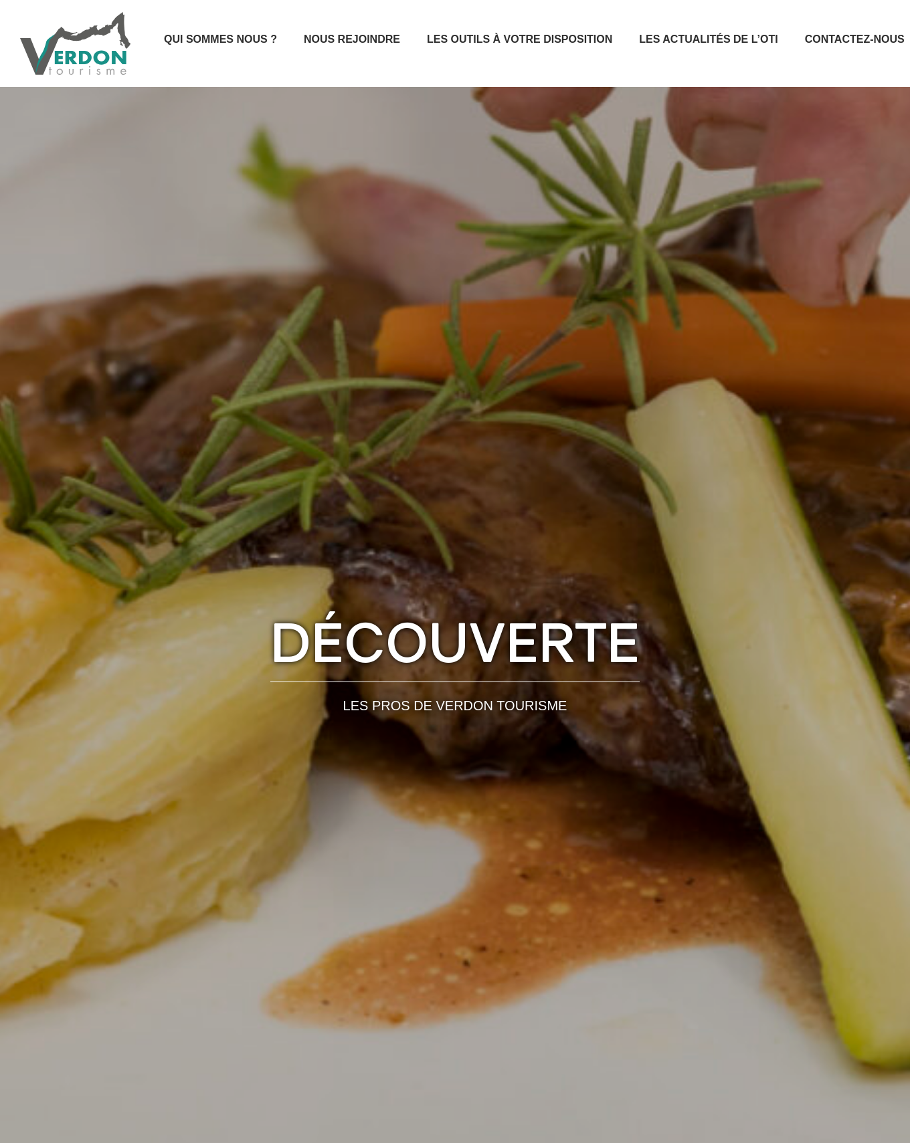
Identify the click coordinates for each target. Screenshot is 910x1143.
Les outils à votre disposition (519, 39)
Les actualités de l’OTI (708, 39)
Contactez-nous (855, 39)
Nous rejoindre (352, 39)
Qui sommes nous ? (220, 39)
